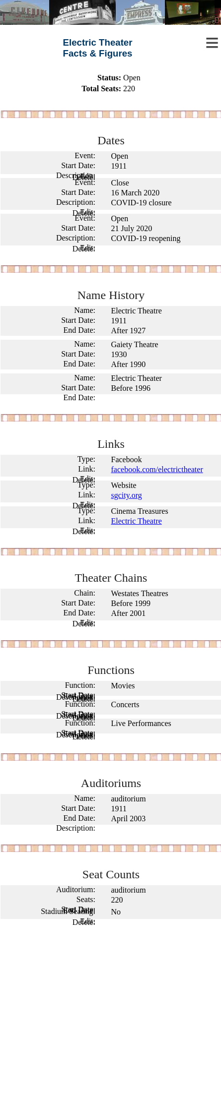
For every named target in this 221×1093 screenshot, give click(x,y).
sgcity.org (126, 495)
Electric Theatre (136, 521)
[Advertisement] (110, 1012)
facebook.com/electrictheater (157, 469)
